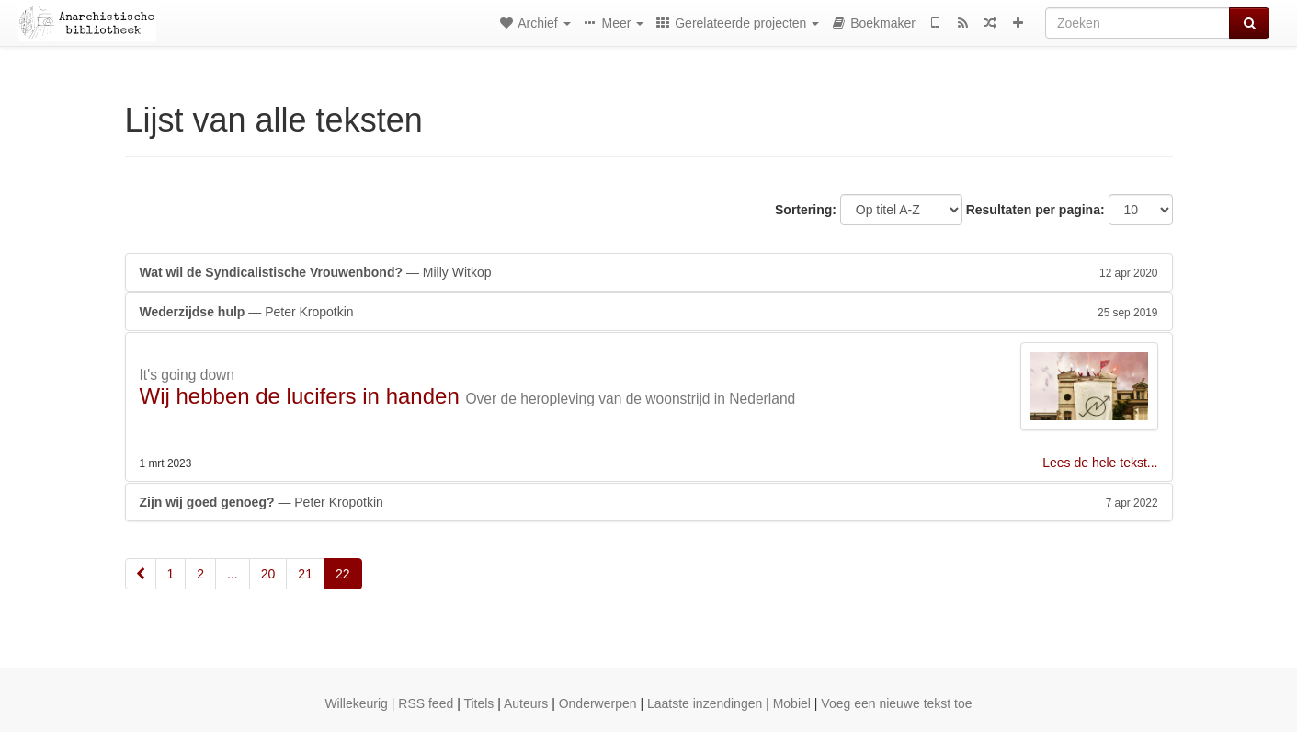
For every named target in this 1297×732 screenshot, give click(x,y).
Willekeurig (355, 703)
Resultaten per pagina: (1035, 209)
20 (268, 573)
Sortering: (805, 209)
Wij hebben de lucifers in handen (300, 395)
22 (343, 573)
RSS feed (425, 703)
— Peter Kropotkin (649, 312)
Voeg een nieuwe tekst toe (896, 703)
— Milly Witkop (649, 272)
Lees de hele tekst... (1099, 462)
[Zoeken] (1137, 23)
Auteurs (526, 703)
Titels (478, 703)
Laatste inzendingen (704, 703)
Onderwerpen (598, 703)
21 (305, 573)
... (232, 573)
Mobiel (792, 703)
